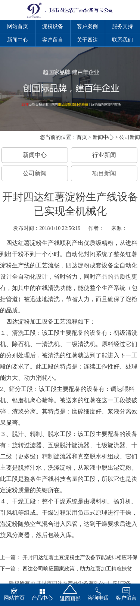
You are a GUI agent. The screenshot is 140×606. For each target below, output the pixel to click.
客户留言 (52, 40)
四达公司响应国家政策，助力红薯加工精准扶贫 (77, 569)
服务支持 (122, 26)
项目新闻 (104, 173)
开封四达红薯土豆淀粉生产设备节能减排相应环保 (79, 557)
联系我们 (122, 40)
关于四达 (87, 40)
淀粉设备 (52, 26)
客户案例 (87, 26)
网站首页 (17, 26)
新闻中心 (17, 40)
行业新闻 (104, 155)
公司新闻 (129, 137)
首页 (82, 137)
